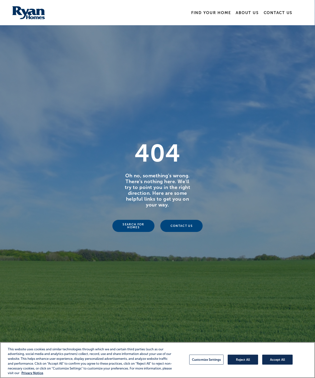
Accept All (277, 359)
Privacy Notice (32, 373)
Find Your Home (211, 13)
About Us (247, 13)
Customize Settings (206, 359)
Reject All (243, 359)
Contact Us (277, 13)
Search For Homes (133, 226)
